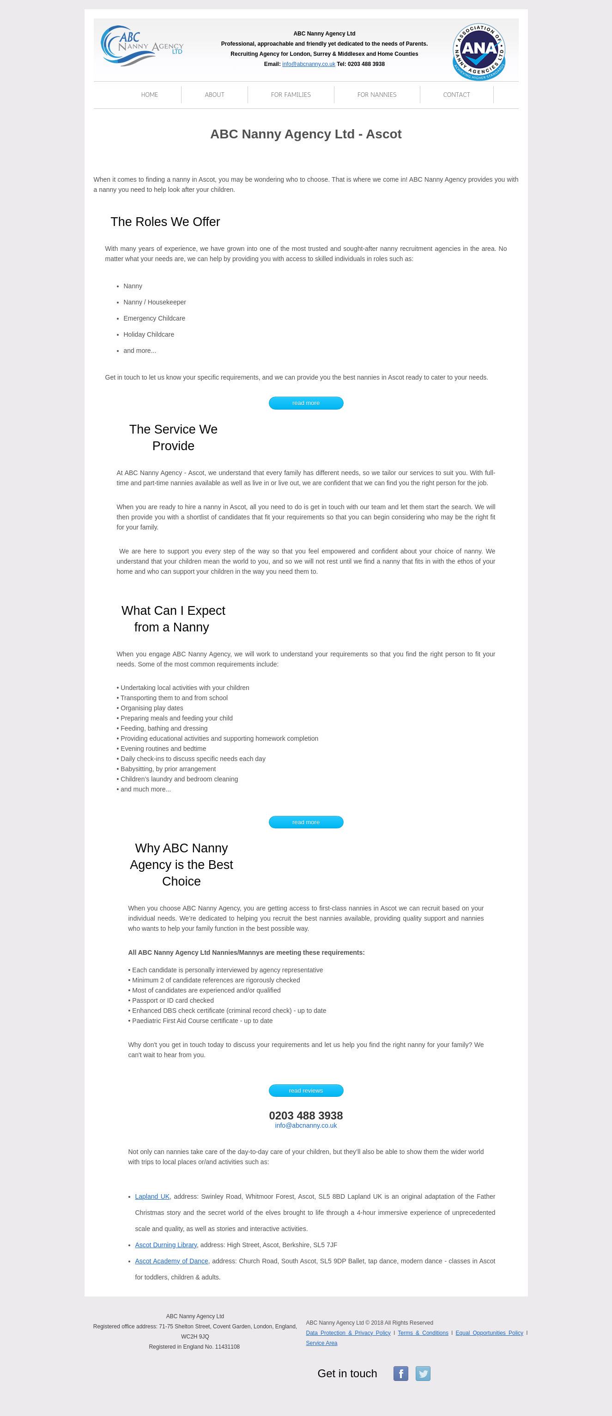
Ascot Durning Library (166, 1245)
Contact (457, 95)
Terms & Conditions (423, 1333)
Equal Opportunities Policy (489, 1333)
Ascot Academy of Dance (171, 1261)
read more (306, 402)
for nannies (377, 95)
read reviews (306, 1090)
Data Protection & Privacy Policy (348, 1333)
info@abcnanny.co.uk (308, 64)
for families (291, 95)
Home (149, 95)
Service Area (322, 1343)
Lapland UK (152, 1196)
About (214, 95)
